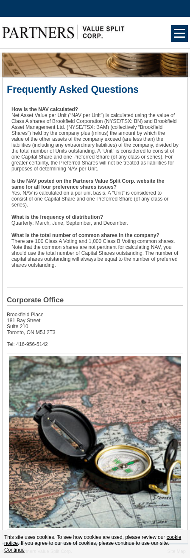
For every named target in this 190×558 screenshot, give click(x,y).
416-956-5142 (32, 344)
